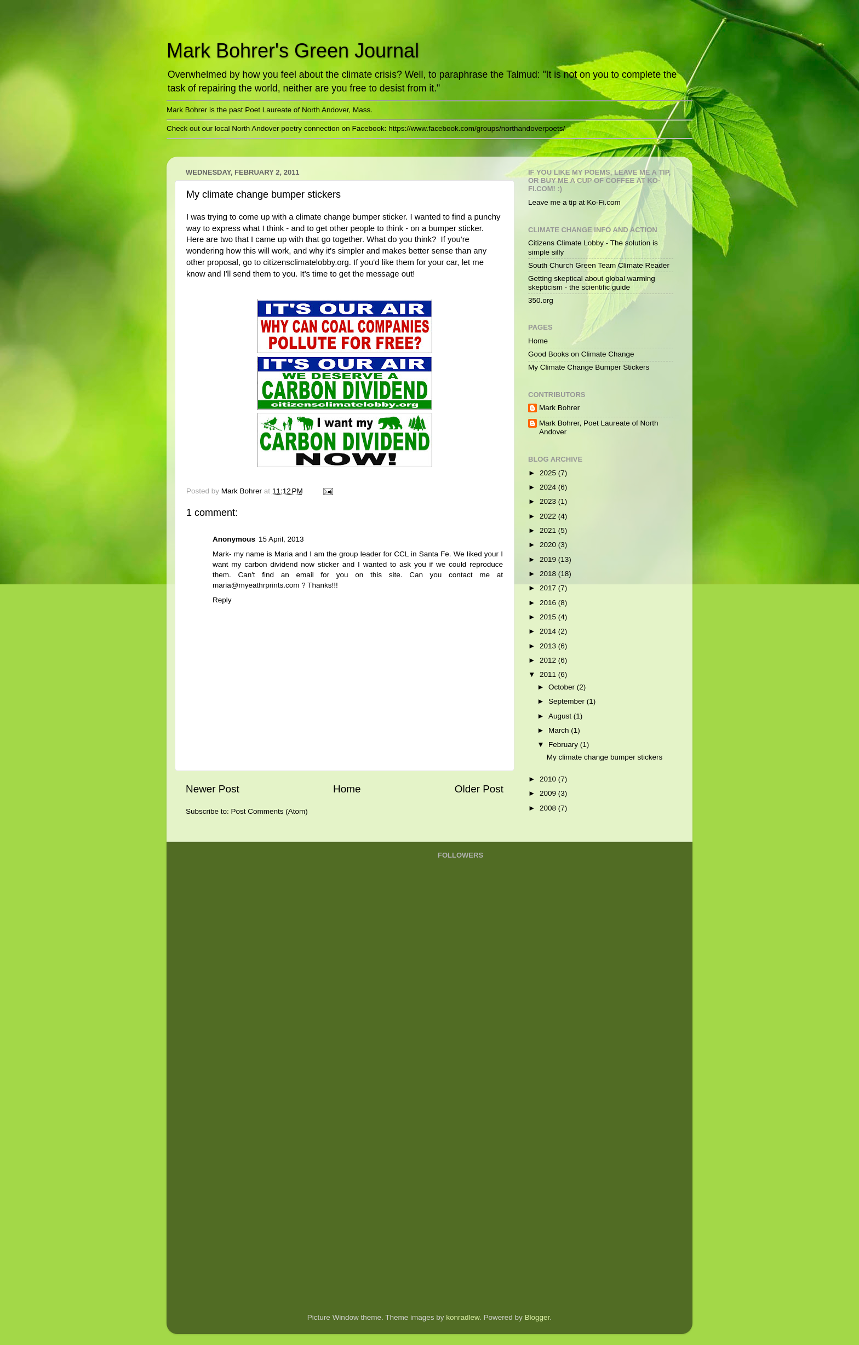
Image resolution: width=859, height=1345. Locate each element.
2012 (549, 660)
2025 (549, 473)
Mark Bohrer (559, 408)
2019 (549, 559)
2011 (549, 674)
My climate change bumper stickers (605, 757)
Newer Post (212, 789)
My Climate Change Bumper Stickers (588, 367)
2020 (549, 545)
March (559, 730)
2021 (549, 530)
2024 (549, 487)
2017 (549, 588)
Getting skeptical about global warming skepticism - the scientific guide (591, 282)
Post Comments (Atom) (269, 811)
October (562, 687)
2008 (549, 808)
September (567, 701)
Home (346, 789)
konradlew (462, 1317)
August (561, 716)
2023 (549, 501)
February (564, 744)
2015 (549, 617)
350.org (540, 300)
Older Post (479, 789)
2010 (549, 779)
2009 (549, 793)
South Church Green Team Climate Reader (598, 265)
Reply (222, 600)
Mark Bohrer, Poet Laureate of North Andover (598, 427)
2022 (549, 516)
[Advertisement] (481, 1128)
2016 (549, 603)
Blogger (537, 1317)
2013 (549, 646)
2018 (549, 574)
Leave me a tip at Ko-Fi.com (574, 202)
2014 (549, 631)
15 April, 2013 (281, 539)
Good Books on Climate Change (581, 354)
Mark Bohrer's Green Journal (293, 50)
